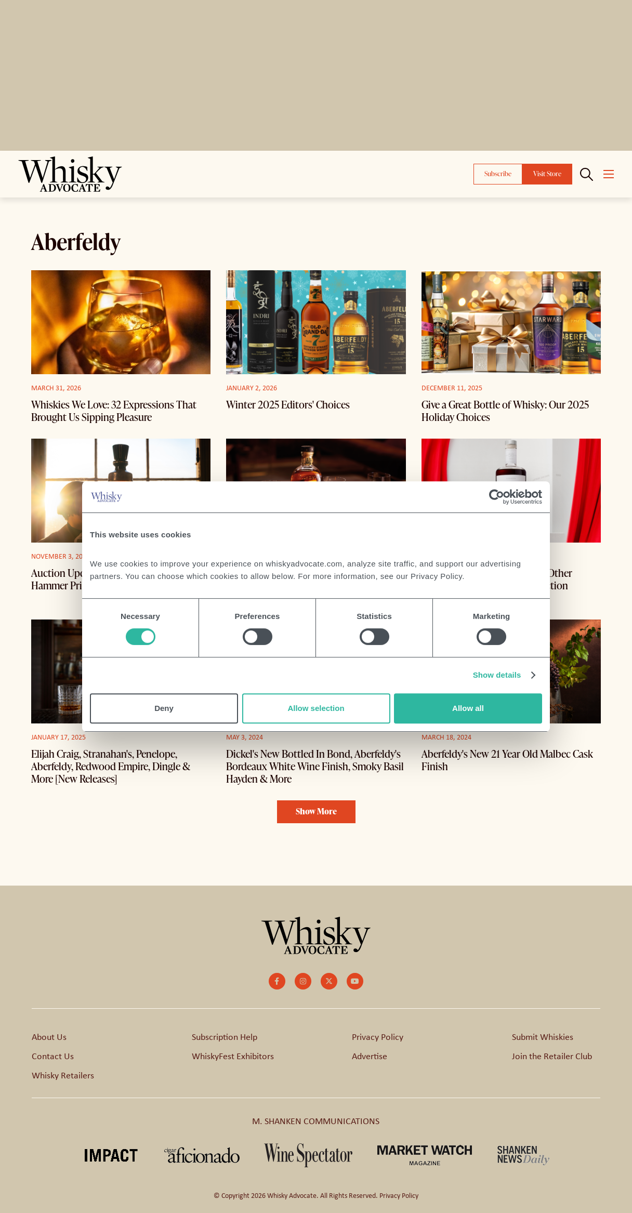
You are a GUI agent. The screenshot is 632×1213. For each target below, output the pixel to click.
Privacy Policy (377, 1036)
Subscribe (497, 173)
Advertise (369, 1055)
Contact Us (53, 1055)
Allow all (468, 708)
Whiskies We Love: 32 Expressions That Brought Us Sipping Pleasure (113, 410)
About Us (49, 1036)
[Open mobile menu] (608, 174)
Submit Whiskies (542, 1036)
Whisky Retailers (63, 1075)
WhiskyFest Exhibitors (233, 1055)
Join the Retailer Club (552, 1055)
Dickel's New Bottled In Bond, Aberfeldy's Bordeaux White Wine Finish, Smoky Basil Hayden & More (315, 766)
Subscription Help (224, 1036)
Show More (316, 811)
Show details (497, 674)
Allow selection (315, 708)
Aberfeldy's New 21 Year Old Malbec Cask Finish (507, 759)
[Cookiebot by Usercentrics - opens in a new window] (496, 497)
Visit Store (547, 173)
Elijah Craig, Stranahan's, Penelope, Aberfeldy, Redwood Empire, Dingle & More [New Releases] (110, 766)
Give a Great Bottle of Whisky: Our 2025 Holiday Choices (505, 410)
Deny (164, 708)
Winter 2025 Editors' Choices (288, 404)
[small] (277, 981)
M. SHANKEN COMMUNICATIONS (315, 1120)
